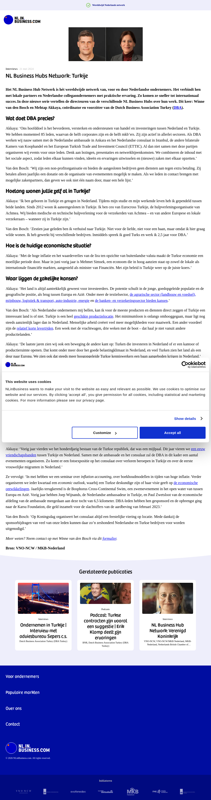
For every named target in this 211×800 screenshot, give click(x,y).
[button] (43, 615)
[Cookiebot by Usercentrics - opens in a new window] (185, 364)
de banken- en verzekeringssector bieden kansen (131, 301)
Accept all (172, 433)
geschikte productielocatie (93, 316)
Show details (185, 419)
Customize (105, 433)
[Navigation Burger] (203, 19)
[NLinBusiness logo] (22, 19)
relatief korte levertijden (35, 328)
